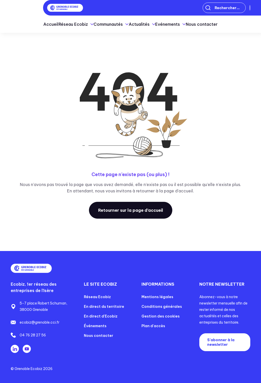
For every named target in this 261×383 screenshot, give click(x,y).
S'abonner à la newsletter (220, 342)
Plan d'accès (153, 326)
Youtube (27, 349)
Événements (95, 326)
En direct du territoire (104, 306)
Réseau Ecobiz (97, 297)
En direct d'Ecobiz (101, 316)
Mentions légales (157, 297)
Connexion (233, 8)
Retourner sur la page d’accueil (130, 210)
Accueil (25, 24)
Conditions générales (161, 306)
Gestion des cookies (160, 316)
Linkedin (15, 349)
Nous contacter (227, 24)
